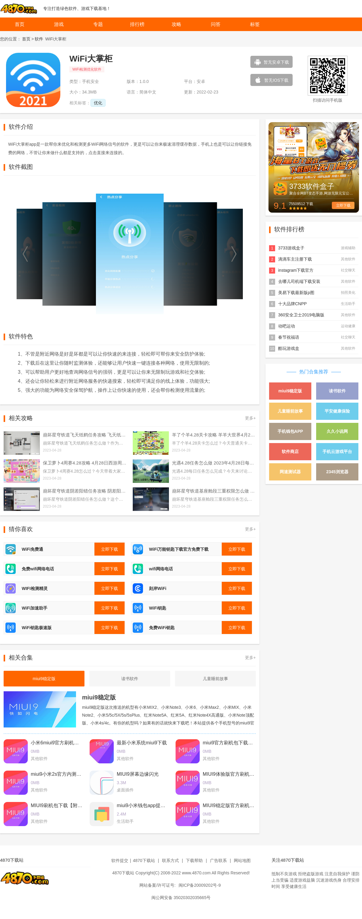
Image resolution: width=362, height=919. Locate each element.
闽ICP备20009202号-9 (200, 885)
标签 (255, 24)
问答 (216, 24)
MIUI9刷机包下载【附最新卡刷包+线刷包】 (77, 805)
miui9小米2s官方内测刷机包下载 (65, 774)
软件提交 (119, 860)
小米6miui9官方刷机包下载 (59, 742)
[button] (26, 254)
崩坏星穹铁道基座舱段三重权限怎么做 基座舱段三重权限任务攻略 (214, 490)
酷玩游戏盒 (288, 348)
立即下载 (343, 205)
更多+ (250, 418)
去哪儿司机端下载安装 (299, 281)
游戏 (59, 24)
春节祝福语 (288, 337)
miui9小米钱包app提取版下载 (148, 805)
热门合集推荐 (313, 371)
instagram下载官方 (295, 270)
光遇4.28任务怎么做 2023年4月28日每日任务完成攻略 (214, 462)
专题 (98, 24)
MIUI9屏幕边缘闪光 (138, 774)
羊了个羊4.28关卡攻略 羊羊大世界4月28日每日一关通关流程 (214, 434)
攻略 (176, 24)
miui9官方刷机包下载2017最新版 (238, 742)
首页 (19, 24)
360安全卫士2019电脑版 (301, 314)
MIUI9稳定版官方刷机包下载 (233, 805)
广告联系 (218, 860)
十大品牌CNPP (292, 303)
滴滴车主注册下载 (295, 259)
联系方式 (170, 860)
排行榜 (137, 24)
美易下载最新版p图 (296, 292)
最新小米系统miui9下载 (142, 742)
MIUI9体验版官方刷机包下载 (233, 774)
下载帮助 (194, 860)
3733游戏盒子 (291, 248)
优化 (98, 102)
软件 (39, 38)
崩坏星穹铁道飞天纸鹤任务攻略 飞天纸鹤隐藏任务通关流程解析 (85, 434)
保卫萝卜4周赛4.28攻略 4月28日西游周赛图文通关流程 (85, 462)
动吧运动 (286, 326)
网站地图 (242, 860)
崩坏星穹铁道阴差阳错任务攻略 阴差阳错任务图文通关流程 (85, 490)
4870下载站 (144, 860)
